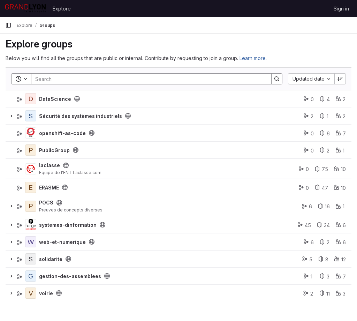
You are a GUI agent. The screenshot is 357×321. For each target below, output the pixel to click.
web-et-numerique (62, 242)
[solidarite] (30, 258)
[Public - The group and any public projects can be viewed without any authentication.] (77, 99)
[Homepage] (25, 8)
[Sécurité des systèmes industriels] (30, 115)
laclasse (49, 165)
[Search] (147, 79)
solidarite (50, 259)
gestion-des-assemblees (70, 276)
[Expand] (11, 115)
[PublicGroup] (30, 150)
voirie (46, 293)
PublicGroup (54, 150)
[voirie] (30, 293)
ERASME (49, 188)
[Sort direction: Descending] (340, 78)
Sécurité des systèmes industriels (80, 116)
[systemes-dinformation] (30, 224)
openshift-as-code (62, 133)
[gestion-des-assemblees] (30, 276)
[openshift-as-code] (30, 133)
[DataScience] (30, 98)
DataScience (55, 99)
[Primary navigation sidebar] (8, 25)
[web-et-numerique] (30, 241)
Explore (62, 9)
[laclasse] (30, 168)
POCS (46, 203)
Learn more (253, 58)
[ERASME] (30, 187)
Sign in (341, 9)
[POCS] (30, 206)
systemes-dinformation (68, 225)
